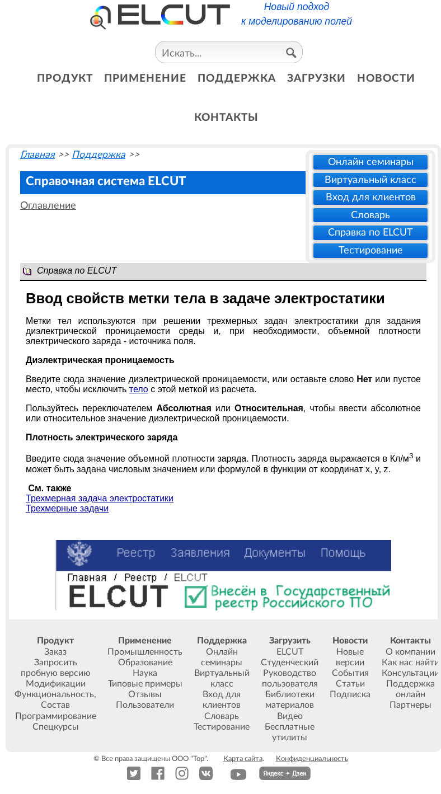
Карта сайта (242, 758)
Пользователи (145, 705)
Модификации (56, 683)
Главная (37, 154)
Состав (55, 705)
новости (386, 78)
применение (145, 78)
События (350, 673)
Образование (145, 662)
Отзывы (145, 694)
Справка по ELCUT (370, 232)
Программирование (55, 716)
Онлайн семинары (371, 162)
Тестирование (371, 250)
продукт (65, 78)
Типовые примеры (145, 683)
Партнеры (410, 705)
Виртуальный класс (370, 180)
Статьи (350, 683)
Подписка (350, 694)
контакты (226, 117)
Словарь (370, 215)
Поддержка (98, 154)
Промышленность (144, 651)
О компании (410, 651)
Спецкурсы (55, 726)
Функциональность (54, 694)
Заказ (55, 651)
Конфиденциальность (312, 758)
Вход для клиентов (371, 197)
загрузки (316, 78)
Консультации (410, 673)
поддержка (237, 78)
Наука (145, 673)
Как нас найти (410, 662)
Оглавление (48, 205)
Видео (290, 716)
